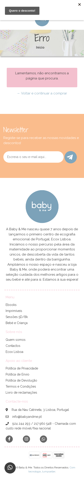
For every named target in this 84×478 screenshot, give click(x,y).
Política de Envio (17, 374)
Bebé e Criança (17, 323)
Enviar (70, 157)
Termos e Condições (21, 386)
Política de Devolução (21, 380)
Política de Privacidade (22, 368)
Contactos (13, 346)
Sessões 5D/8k (17, 317)
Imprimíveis (14, 311)
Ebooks (11, 305)
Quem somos (16, 339)
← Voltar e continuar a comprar (42, 93)
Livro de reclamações (21, 392)
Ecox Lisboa (14, 352)
